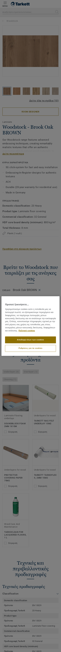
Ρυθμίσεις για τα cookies (30, 348)
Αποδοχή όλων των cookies (30, 340)
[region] (30, 326)
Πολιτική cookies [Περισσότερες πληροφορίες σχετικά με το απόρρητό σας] (27, 331)
